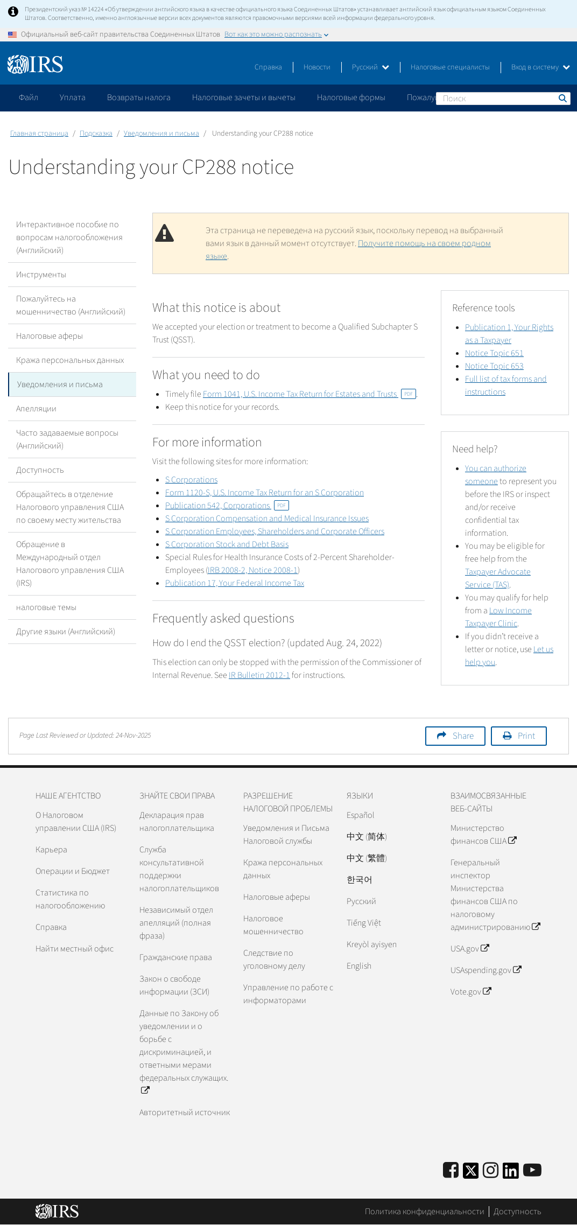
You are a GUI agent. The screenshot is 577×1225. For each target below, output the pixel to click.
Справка (268, 67)
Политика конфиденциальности (424, 1211)
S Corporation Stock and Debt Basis (226, 544)
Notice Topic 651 (494, 353)
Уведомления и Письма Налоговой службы (286, 834)
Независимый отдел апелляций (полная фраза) (176, 923)
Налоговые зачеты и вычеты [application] (243, 97)
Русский (370, 67)
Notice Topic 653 (494, 366)
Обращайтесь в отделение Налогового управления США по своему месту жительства (70, 507)
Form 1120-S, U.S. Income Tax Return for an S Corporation (264, 493)
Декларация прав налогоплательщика (176, 821)
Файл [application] (28, 97)
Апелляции (36, 409)
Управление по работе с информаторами (288, 994)
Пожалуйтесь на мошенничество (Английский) (70, 305)
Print (526, 736)
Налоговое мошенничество (273, 925)
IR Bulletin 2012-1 (259, 675)
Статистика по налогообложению (70, 899)
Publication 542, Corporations (227, 506)
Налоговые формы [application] (351, 97)
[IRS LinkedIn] (511, 1174)
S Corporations (191, 480)
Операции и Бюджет (73, 871)
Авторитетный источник (184, 1112)
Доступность (40, 470)
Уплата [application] (73, 97)
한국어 (359, 880)
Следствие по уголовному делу (274, 959)
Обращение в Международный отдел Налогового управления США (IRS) (70, 563)
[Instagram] (490, 1171)
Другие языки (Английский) (65, 632)
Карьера (51, 850)
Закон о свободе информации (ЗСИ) (174, 985)
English (359, 966)
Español (361, 815)
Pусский (361, 901)
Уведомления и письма (161, 133)
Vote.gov (471, 992)
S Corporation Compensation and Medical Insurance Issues (267, 518)
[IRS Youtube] (532, 1171)
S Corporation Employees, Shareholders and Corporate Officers (274, 531)
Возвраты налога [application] (139, 97)
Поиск (562, 98)
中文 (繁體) (367, 858)
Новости (317, 67)
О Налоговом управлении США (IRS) (76, 821)
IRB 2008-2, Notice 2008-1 (253, 570)
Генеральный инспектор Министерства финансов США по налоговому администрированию (495, 895)
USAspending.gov (486, 970)
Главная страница (39, 133)
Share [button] (463, 736)
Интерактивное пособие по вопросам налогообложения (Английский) (69, 237)
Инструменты (41, 275)
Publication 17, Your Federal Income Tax (234, 583)
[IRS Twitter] (471, 1174)
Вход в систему (540, 67)
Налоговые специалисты (450, 67)
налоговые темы (46, 607)
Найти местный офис (75, 949)
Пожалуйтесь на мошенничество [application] (468, 97)
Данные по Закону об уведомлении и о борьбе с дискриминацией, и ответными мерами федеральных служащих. (183, 1052)
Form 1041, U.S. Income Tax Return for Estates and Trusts (309, 394)
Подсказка (96, 133)
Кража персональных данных (70, 360)
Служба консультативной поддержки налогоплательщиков (179, 869)
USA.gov (470, 949)
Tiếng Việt (364, 923)
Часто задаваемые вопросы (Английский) (67, 439)
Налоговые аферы (49, 336)
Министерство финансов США (483, 834)
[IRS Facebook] (451, 1171)
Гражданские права (175, 957)
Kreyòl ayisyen (372, 944)
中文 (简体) (367, 837)
